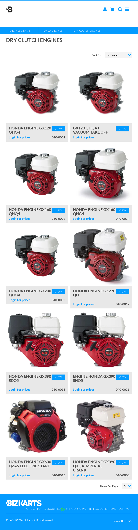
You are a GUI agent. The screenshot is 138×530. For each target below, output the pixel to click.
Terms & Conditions (102, 508)
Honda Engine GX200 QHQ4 (30, 293)
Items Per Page (109, 486)
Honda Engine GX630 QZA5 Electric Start (30, 463)
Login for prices (19, 137)
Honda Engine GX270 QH (94, 293)
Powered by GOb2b (122, 521)
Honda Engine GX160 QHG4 (94, 211)
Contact (124, 508)
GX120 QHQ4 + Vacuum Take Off (90, 130)
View (58, 128)
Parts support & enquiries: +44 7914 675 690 (55, 509)
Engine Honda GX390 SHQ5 (94, 378)
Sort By (96, 55)
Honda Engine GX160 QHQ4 (30, 211)
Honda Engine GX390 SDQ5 (30, 378)
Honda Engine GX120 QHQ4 (30, 130)
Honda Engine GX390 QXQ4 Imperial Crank (94, 465)
